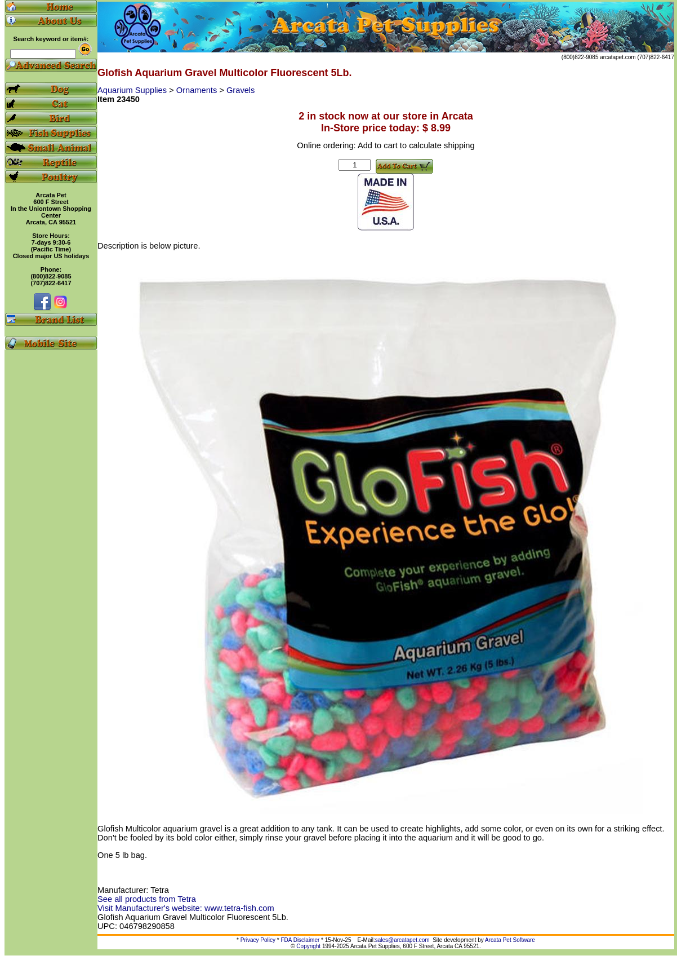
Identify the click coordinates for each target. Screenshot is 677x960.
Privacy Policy (257, 940)
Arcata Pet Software (510, 940)
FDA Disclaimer (299, 940)
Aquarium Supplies (133, 90)
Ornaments (198, 90)
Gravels (240, 90)
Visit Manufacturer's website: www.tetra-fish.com (185, 908)
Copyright (308, 946)
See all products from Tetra (146, 899)
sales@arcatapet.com (402, 940)
